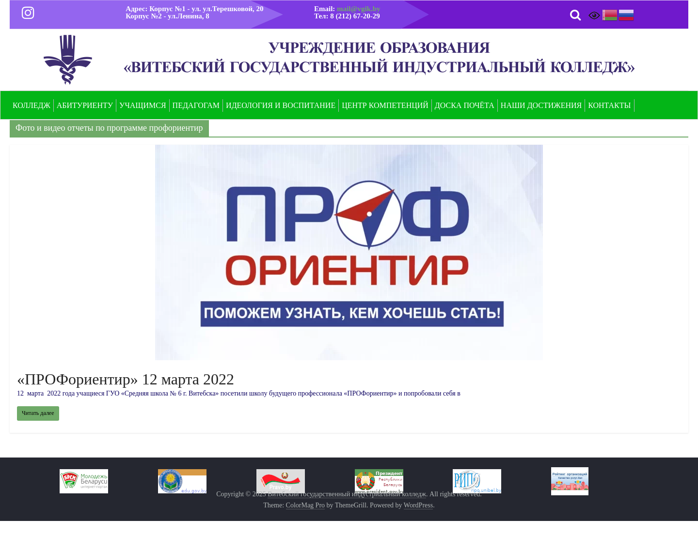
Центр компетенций (385, 105)
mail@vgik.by (358, 9)
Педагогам (196, 105)
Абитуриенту (85, 105)
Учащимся (142, 105)
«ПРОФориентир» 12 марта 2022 (125, 379)
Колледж (31, 105)
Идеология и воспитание (280, 105)
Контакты (609, 105)
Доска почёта (464, 105)
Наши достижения (541, 105)
